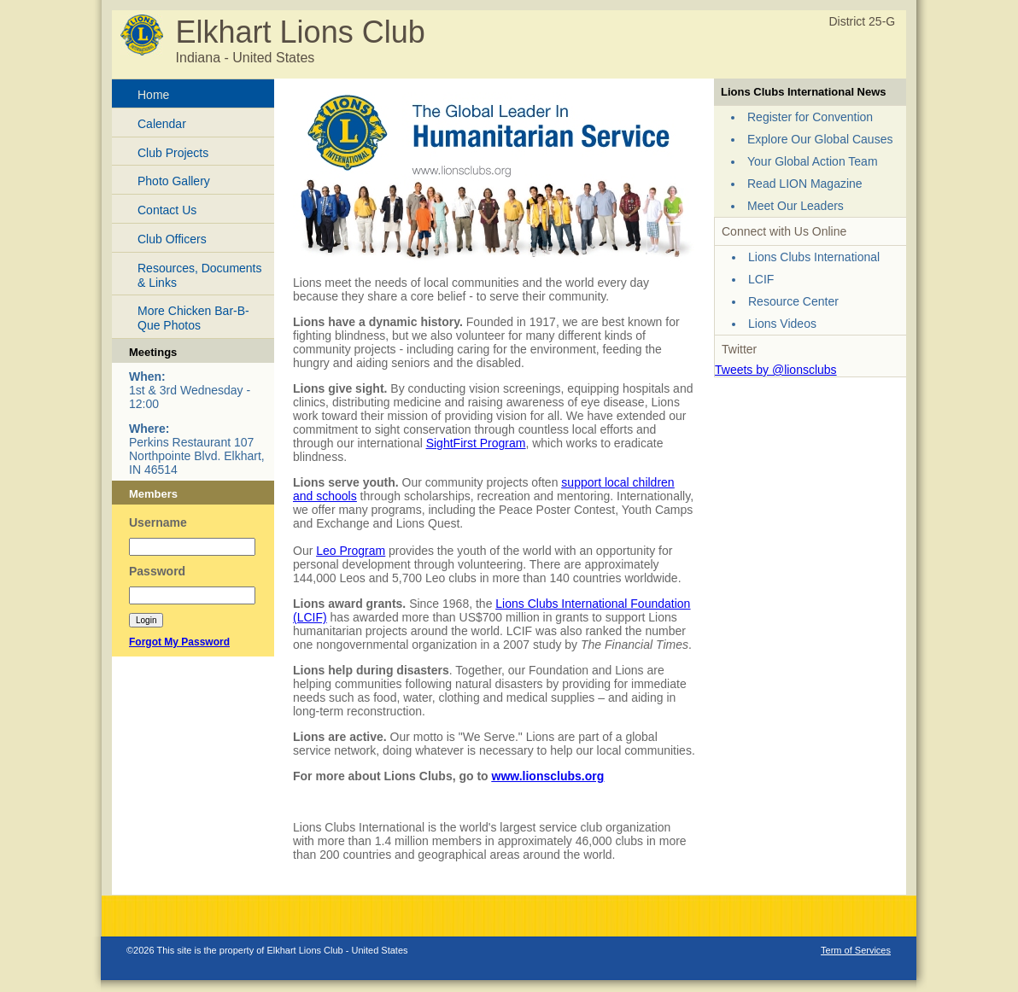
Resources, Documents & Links (199, 275)
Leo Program (350, 550)
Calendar (161, 124)
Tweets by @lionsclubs (776, 369)
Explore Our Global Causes (819, 139)
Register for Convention (810, 117)
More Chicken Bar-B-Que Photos (193, 318)
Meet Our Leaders (795, 206)
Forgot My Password (179, 642)
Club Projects (172, 153)
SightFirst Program (476, 443)
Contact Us (166, 210)
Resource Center (793, 301)
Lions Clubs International (814, 257)
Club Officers (172, 239)
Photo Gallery (173, 181)
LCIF (761, 279)
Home (153, 95)
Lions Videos (782, 323)
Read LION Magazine (805, 183)
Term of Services (856, 950)
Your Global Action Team (812, 161)
